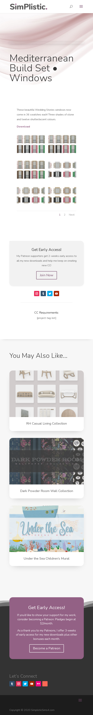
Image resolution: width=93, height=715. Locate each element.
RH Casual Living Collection (46, 423)
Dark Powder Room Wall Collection (46, 491)
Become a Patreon (46, 648)
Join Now (46, 275)
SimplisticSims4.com (42, 710)
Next (72, 215)
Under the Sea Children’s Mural (46, 558)
